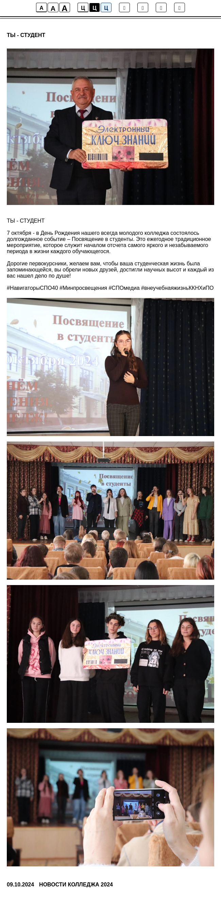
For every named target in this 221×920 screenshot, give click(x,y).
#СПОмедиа (123, 288)
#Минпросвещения (83, 288)
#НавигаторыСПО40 (32, 288)
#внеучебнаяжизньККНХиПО (177, 288)
